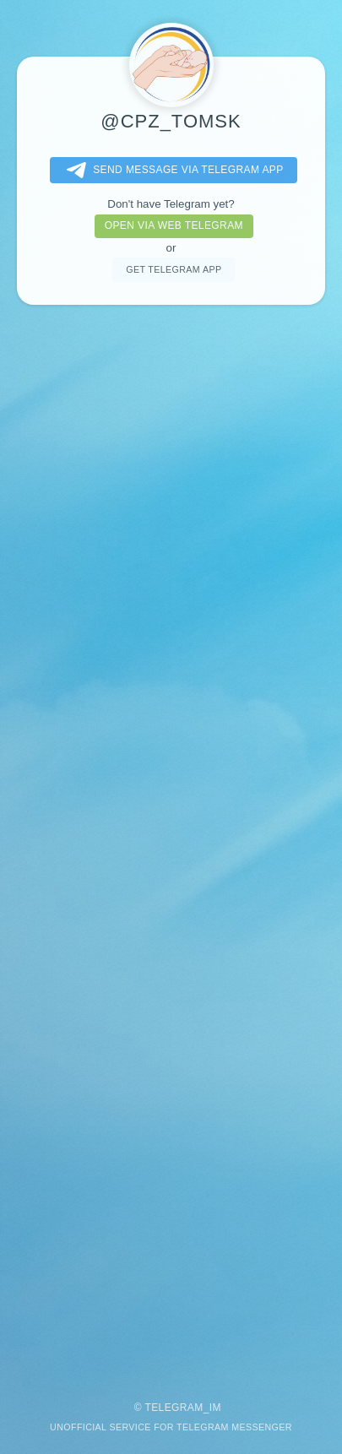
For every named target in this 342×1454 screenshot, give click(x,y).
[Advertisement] (171, 845)
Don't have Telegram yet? (170, 204)
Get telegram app (173, 269)
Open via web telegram (174, 225)
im (215, 1407)
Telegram (173, 1407)
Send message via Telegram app (171, 170)
